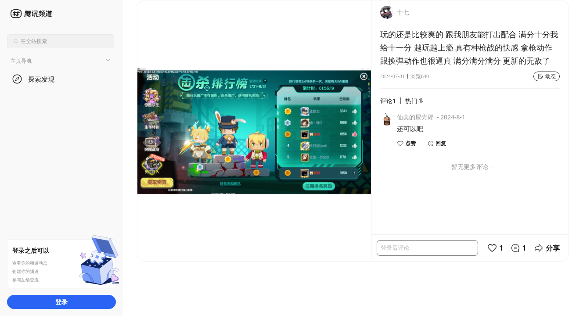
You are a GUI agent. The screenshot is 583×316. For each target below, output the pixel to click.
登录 (61, 302)
